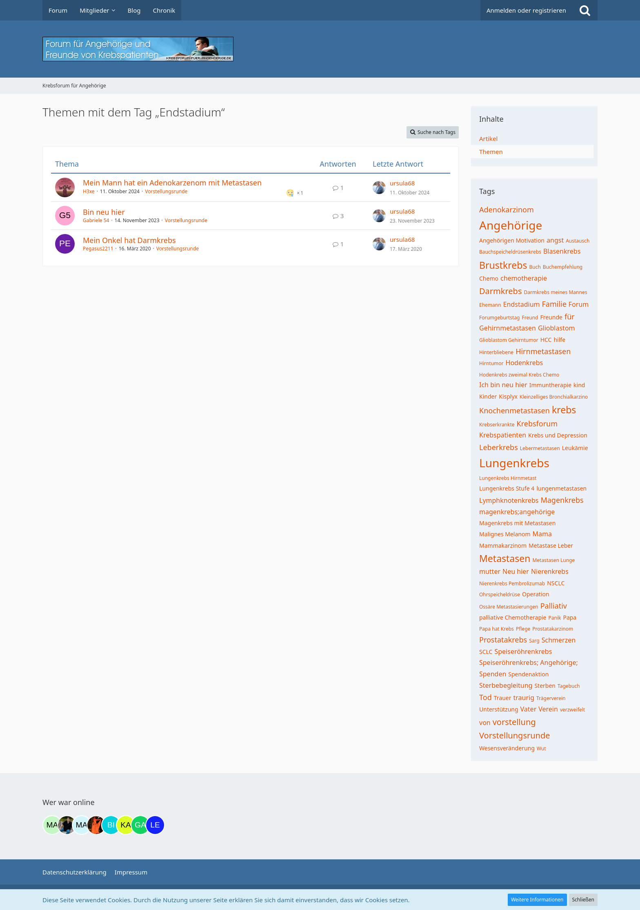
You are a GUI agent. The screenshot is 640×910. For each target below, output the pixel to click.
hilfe (559, 339)
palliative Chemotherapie (513, 617)
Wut (541, 748)
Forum (579, 304)
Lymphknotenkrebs (508, 500)
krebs (564, 409)
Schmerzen (559, 640)
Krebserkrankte (497, 424)
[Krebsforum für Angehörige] (320, 49)
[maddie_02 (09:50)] (52, 825)
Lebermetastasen (540, 448)
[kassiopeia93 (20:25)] (126, 825)
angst (555, 240)
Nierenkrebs (550, 571)
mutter (489, 571)
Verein (548, 709)
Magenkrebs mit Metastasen (517, 523)
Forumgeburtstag (499, 317)
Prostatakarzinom (552, 628)
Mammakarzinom (503, 545)
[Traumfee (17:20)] (96, 825)
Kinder (488, 396)
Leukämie (575, 448)
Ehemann (490, 304)
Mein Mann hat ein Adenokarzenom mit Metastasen (172, 182)
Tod (485, 697)
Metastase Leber (551, 545)
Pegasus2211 (98, 248)
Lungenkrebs (514, 463)
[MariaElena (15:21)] (81, 825)
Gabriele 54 (96, 220)
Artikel (488, 138)
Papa (569, 617)
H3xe (89, 191)
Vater (528, 709)
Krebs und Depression (557, 435)
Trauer (502, 698)
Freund (530, 317)
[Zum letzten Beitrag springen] (379, 187)
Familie (554, 304)
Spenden (492, 673)
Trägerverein (551, 698)
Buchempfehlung (562, 266)
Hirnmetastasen (543, 351)
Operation (535, 594)
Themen (491, 151)
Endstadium (521, 304)
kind (579, 385)
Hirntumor (491, 363)
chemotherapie (523, 278)
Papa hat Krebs (496, 628)
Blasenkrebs (561, 251)
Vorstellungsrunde (166, 191)
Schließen (583, 899)
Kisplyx (508, 396)
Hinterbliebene (496, 352)
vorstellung (514, 721)
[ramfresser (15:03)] (67, 825)
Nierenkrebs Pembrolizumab (512, 583)
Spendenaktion (528, 674)
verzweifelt (572, 709)
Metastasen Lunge (553, 560)
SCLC (485, 652)
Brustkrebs (503, 265)
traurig (524, 697)
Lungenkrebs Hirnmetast (507, 478)
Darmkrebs (500, 291)
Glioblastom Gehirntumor (508, 340)
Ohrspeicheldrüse (499, 594)
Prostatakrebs (503, 640)
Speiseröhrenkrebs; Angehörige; (528, 662)
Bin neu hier (104, 212)
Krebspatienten (502, 434)
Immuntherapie (550, 385)
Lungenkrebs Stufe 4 (506, 488)
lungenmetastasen (561, 488)
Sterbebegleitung (505, 685)
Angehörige (510, 225)
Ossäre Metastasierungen (508, 606)
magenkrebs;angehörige (517, 511)
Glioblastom (556, 327)
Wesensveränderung (507, 748)
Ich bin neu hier (503, 384)
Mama (542, 533)
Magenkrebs (561, 500)
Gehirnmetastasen (507, 327)
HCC (546, 339)
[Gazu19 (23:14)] (140, 825)
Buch (534, 266)
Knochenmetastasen (514, 410)
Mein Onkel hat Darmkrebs (129, 240)
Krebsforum (537, 423)
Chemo (488, 278)
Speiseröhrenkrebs (523, 651)
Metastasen (504, 558)
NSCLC (555, 583)
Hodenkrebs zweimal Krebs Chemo (519, 374)
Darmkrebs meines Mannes (555, 292)
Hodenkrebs (524, 362)
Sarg (534, 640)
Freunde (551, 317)
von (485, 722)
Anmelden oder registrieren (526, 10)
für (569, 316)
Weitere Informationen (537, 899)
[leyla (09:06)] (155, 825)
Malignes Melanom (505, 534)
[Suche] (585, 10)
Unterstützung (498, 709)
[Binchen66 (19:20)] (111, 825)
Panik (555, 617)
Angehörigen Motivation (511, 240)
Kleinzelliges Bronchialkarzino (554, 396)
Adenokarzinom (506, 209)
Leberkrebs (498, 447)
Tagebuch (569, 685)
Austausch (577, 240)
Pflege (523, 628)
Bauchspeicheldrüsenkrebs (510, 251)
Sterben (545, 685)
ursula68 (402, 183)
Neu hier (515, 571)
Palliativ (553, 606)
